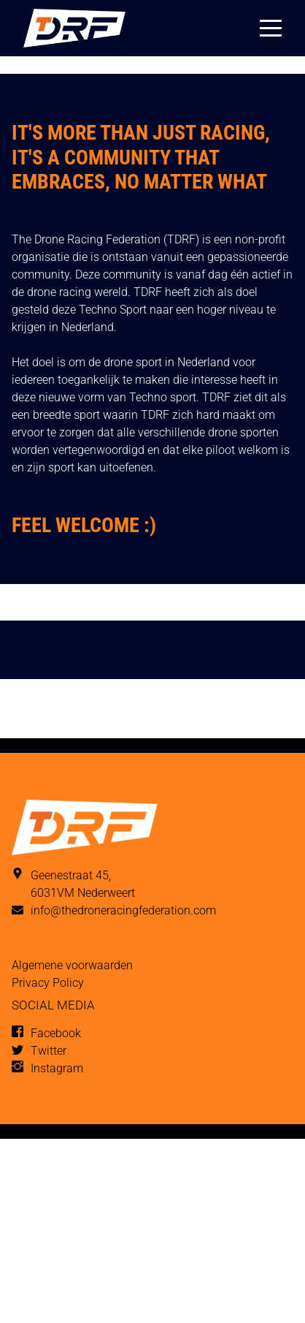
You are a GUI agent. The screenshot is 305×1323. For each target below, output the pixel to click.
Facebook (56, 1033)
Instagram (57, 1068)
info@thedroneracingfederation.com (123, 910)
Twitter (48, 1051)
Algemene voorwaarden (72, 965)
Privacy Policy (48, 983)
